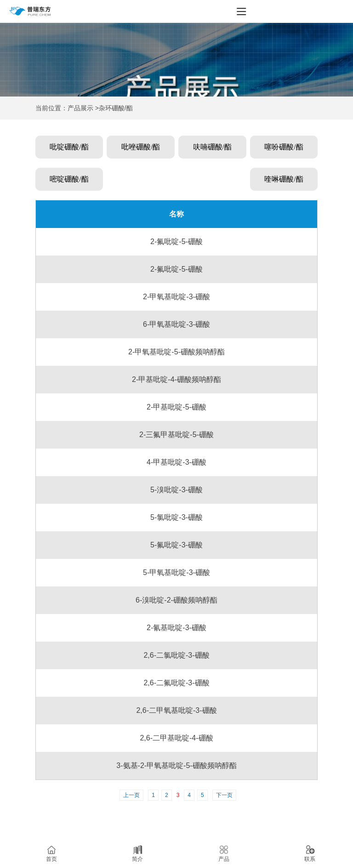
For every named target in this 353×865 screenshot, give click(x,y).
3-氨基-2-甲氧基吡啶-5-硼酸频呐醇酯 (176, 765)
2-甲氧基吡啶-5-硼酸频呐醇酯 (176, 352)
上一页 (131, 795)
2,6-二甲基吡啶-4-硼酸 (176, 738)
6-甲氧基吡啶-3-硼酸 (176, 324)
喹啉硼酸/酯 (283, 179)
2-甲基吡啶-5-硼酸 (176, 407)
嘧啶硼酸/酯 (69, 179)
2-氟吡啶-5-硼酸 (176, 241)
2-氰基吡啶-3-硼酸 (176, 628)
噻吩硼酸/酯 (283, 147)
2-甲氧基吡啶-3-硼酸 (176, 297)
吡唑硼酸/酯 (140, 147)
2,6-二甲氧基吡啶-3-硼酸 (176, 710)
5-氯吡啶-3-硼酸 (176, 517)
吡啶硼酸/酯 (69, 147)
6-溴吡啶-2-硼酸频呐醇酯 (176, 600)
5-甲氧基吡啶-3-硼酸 (176, 572)
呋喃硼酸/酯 (212, 147)
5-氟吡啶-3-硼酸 (176, 545)
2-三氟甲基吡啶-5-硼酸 (176, 434)
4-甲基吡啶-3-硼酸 (176, 462)
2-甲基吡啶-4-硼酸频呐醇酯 (176, 379)
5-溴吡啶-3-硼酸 (176, 490)
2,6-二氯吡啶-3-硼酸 (176, 655)
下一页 (224, 795)
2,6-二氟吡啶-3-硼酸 (176, 683)
